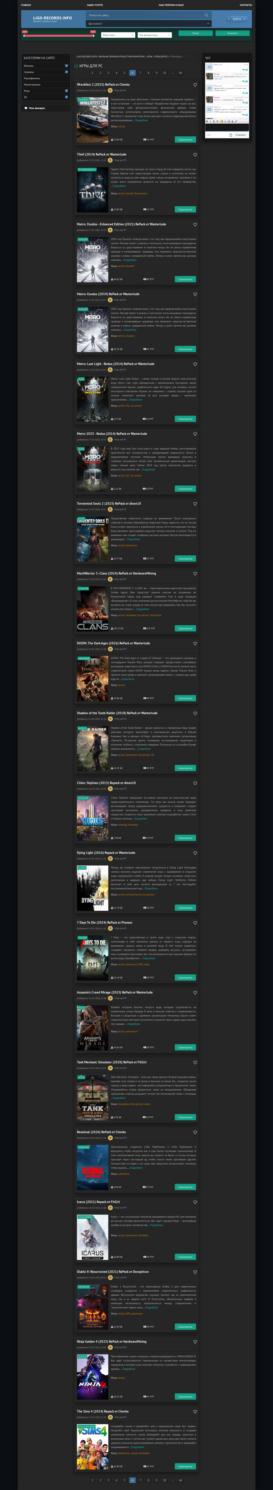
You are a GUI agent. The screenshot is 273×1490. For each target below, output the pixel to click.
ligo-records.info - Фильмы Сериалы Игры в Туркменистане (110, 56)
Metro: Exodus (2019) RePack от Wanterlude (108, 294)
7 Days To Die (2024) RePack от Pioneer (104, 922)
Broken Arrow (241, 76)
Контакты (246, 5)
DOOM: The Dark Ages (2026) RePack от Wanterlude (113, 643)
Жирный (207, 121)
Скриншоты (185, 139)
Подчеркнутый (214, 121)
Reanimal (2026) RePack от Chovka (101, 1132)
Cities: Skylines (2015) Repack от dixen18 (106, 783)
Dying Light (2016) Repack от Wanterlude (106, 853)
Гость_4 (217, 107)
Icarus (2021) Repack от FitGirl (98, 1202)
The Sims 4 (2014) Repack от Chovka (102, 1411)
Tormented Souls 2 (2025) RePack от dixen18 (109, 503)
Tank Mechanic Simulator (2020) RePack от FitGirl (112, 1062)
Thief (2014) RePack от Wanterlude (101, 154)
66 (180, 72)
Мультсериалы (32, 84)
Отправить (240, 135)
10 (164, 72)
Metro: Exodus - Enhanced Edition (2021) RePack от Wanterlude (121, 224)
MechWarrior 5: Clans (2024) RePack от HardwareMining (116, 573)
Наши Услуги (95, 5)
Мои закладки (37, 108)
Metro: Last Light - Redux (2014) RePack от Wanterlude (115, 364)
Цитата (235, 121)
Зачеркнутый (217, 121)
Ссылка (225, 121)
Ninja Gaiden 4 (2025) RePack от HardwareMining (111, 1341)
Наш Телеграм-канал (171, 5)
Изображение (229, 121)
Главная (26, 5)
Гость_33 (217, 64)
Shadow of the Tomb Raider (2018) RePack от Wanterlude (117, 713)
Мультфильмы (32, 78)
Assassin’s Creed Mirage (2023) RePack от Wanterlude (115, 992)
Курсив (210, 121)
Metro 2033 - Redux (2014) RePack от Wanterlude (112, 434)
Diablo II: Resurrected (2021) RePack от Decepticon (113, 1272)
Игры (149, 56)
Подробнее (141, 120)
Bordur (217, 74)
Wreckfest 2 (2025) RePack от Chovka (103, 84)
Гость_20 (217, 86)
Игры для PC (160, 56)
